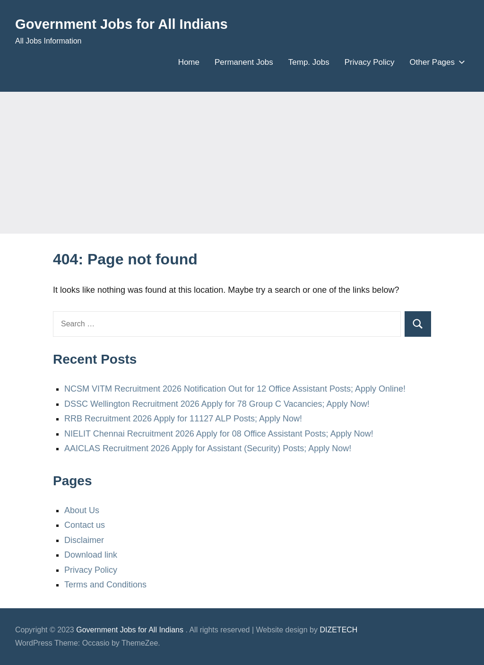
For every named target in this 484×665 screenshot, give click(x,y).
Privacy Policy (370, 62)
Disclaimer (84, 540)
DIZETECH (338, 630)
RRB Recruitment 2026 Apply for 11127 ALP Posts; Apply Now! (183, 418)
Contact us (84, 525)
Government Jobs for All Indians (131, 23)
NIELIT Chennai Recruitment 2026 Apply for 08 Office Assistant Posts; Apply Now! (218, 433)
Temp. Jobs (308, 62)
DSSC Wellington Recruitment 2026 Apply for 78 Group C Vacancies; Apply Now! (217, 404)
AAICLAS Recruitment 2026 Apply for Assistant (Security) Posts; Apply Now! (207, 448)
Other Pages (435, 62)
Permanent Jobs (244, 62)
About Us (81, 510)
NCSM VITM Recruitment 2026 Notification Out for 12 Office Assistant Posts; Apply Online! (235, 389)
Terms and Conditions (105, 584)
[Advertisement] (242, 162)
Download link (90, 555)
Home (188, 62)
